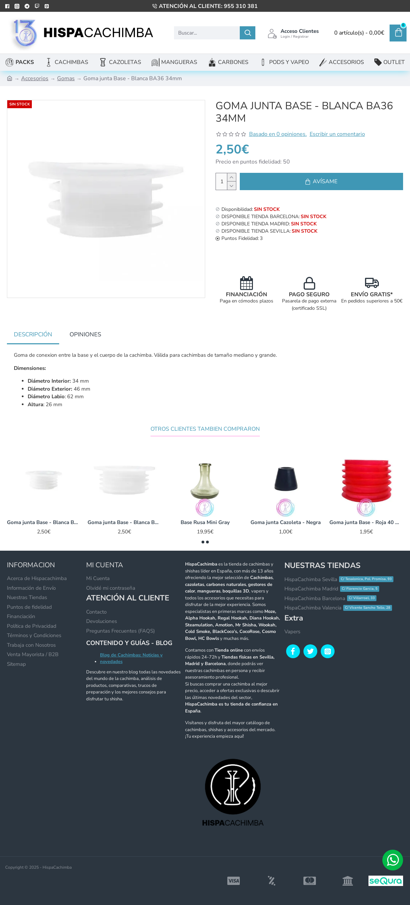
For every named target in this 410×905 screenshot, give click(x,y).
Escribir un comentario (337, 134)
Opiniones (85, 334)
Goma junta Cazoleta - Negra (285, 522)
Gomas (66, 78)
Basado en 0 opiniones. (278, 134)
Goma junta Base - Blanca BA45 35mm (124, 522)
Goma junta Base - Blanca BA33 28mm (44, 522)
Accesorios (34, 78)
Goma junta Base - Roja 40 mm (366, 522)
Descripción (33, 334)
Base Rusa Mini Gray (205, 522)
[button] (202, 542)
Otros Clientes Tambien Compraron (205, 429)
